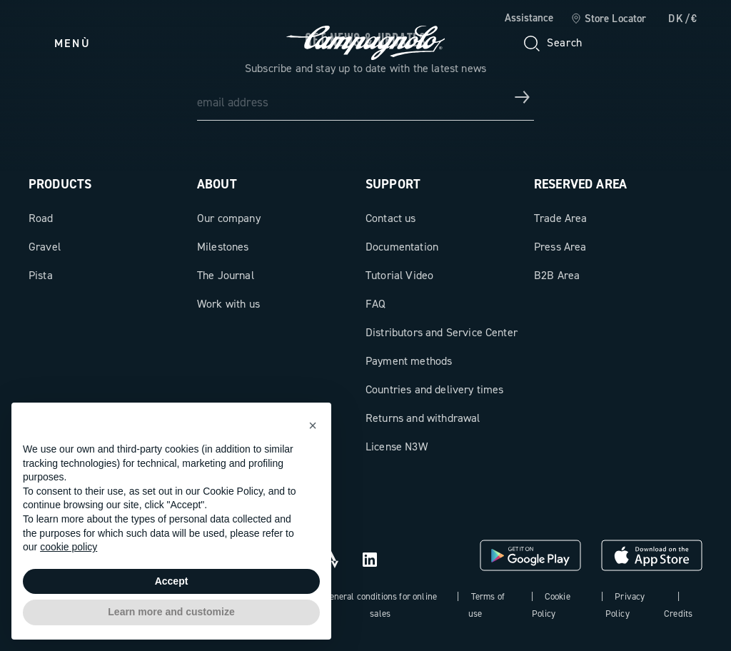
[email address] (365, 97)
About (217, 184)
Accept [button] (171, 581)
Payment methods (409, 360)
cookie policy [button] (68, 546)
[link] (608, 19)
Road (41, 218)
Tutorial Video (399, 275)
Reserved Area (580, 184)
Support (393, 184)
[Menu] (60, 42)
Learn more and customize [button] (171, 611)
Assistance (529, 18)
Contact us (391, 218)
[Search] (552, 42)
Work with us (228, 303)
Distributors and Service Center (442, 332)
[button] (312, 425)
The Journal (225, 275)
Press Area (560, 246)
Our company (229, 218)
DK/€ (683, 18)
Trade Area (561, 218)
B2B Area (557, 275)
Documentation (402, 246)
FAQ (375, 303)
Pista (41, 275)
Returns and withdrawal (423, 417)
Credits (678, 613)
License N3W (397, 446)
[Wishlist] (622, 42)
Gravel (45, 246)
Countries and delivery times (434, 389)
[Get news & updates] (522, 97)
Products (60, 184)
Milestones (223, 246)
